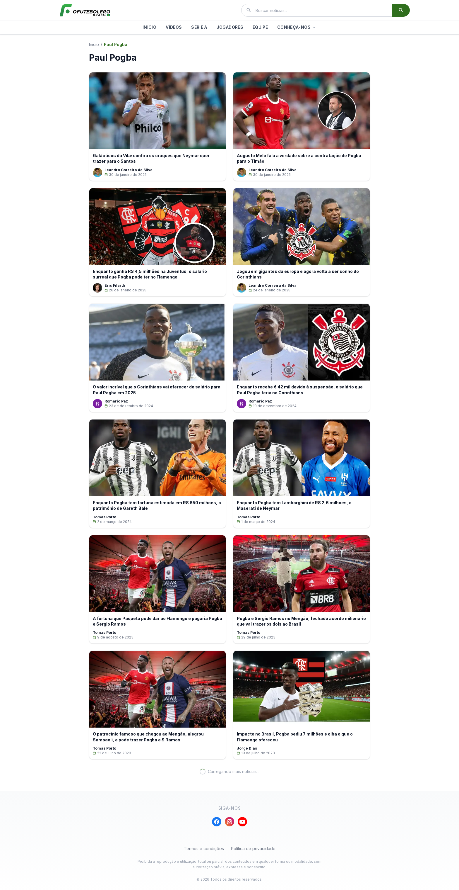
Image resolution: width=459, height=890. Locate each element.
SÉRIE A (199, 27)
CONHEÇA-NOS (296, 27)
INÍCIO (149, 27)
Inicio (94, 44)
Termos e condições (204, 848)
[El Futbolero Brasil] (85, 10)
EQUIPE (260, 27)
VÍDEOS (174, 27)
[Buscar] (401, 10)
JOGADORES (230, 27)
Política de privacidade (253, 848)
